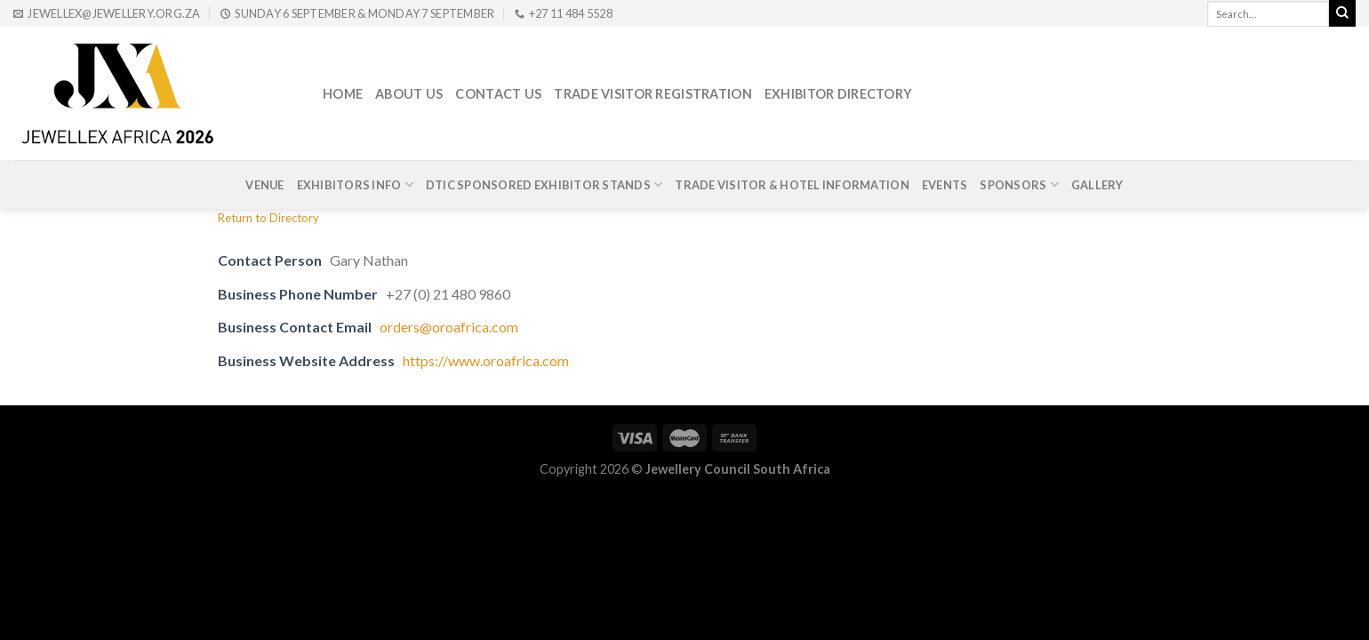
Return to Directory (268, 218)
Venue (264, 185)
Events (945, 185)
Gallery (1097, 185)
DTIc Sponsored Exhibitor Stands (544, 184)
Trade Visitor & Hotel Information (792, 185)
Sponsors (1019, 184)
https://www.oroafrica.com (486, 360)
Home (343, 93)
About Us (409, 93)
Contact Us (498, 93)
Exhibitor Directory (838, 93)
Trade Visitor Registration (653, 93)
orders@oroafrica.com (449, 326)
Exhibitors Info (355, 184)
